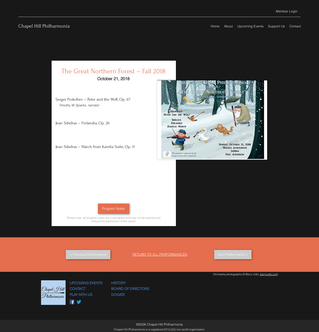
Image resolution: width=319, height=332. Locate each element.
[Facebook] (72, 302)
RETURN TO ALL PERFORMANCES (160, 254)
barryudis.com (269, 274)
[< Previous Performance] (88, 254)
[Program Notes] (113, 209)
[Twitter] (79, 302)
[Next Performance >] (233, 254)
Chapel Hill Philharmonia (44, 26)
